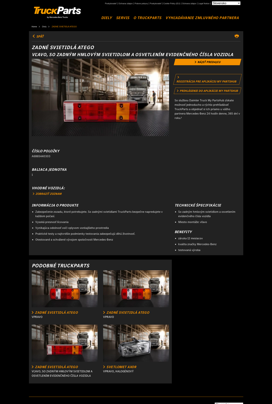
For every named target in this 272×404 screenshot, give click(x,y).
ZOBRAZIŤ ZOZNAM (47, 194)
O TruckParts (147, 18)
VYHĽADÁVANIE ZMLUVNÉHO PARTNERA (202, 18)
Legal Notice (203, 4)
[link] (207, 62)
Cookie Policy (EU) (171, 4)
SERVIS (122, 18)
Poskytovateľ (110, 4)
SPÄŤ (38, 36)
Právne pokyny (141, 4)
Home (34, 26)
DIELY (106, 18)
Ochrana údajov (126, 4)
